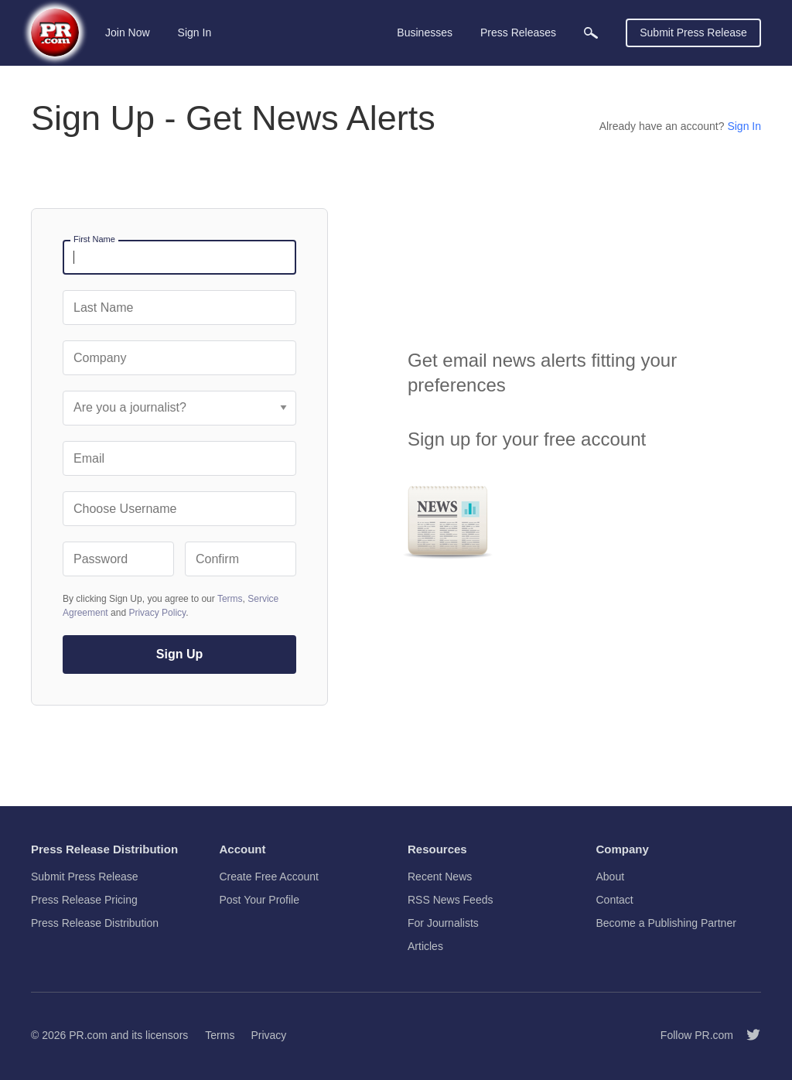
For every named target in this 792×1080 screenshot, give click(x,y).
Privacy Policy (157, 612)
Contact (614, 900)
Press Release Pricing (84, 900)
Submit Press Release (693, 32)
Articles (425, 946)
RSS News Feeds (450, 900)
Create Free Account (269, 876)
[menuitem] (591, 32)
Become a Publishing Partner (666, 923)
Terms (230, 598)
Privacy (268, 1035)
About (610, 876)
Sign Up (179, 654)
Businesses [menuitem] (424, 32)
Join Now (127, 32)
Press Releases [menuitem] (518, 32)
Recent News (440, 876)
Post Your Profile (260, 900)
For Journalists (443, 923)
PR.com (88, 1035)
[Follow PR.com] (747, 1035)
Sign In (195, 32)
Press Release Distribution (95, 923)
